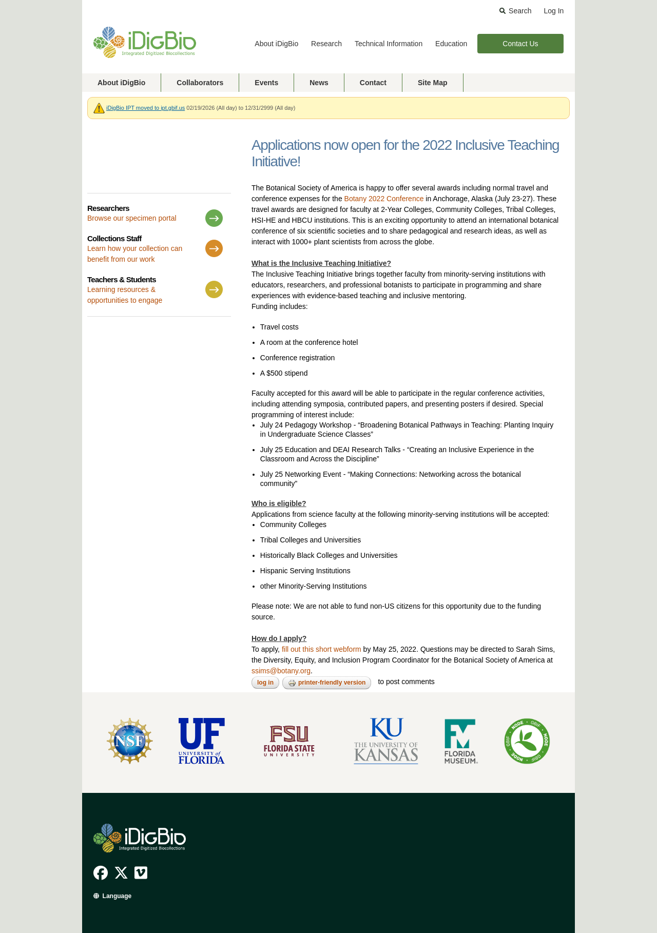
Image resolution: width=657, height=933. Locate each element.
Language (117, 896)
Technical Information (388, 44)
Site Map (433, 83)
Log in (265, 682)
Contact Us (520, 44)
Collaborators (200, 83)
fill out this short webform (321, 649)
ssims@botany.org (281, 671)
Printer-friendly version (326, 683)
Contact (373, 83)
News (319, 83)
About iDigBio (276, 44)
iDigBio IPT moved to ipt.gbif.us (145, 108)
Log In (554, 11)
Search (520, 11)
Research (326, 44)
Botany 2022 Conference (384, 199)
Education (451, 44)
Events (266, 83)
